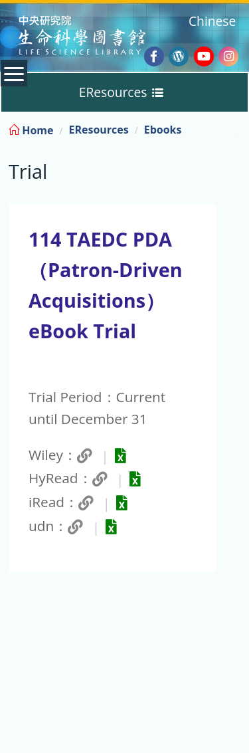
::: (237, 128)
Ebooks (163, 129)
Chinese (212, 21)
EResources (98, 129)
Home (31, 130)
